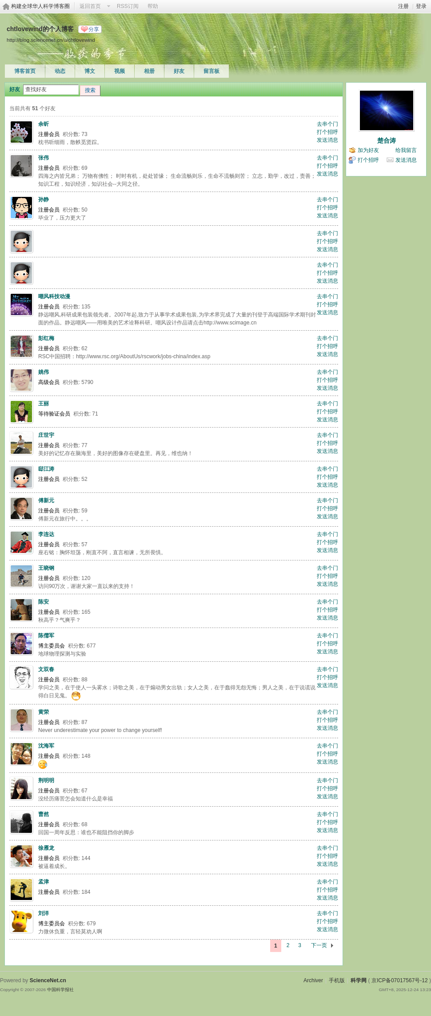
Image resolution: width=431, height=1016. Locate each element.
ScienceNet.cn (48, 980)
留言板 (211, 71)
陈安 (43, 602)
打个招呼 (327, 132)
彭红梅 (46, 338)
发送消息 (327, 140)
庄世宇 (46, 435)
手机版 (337, 980)
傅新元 (46, 500)
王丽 (43, 403)
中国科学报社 (60, 989)
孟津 (43, 882)
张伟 (43, 158)
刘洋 (43, 913)
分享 (93, 29)
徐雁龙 (46, 848)
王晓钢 (46, 568)
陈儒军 (46, 635)
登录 (421, 6)
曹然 (43, 814)
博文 (89, 71)
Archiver (313, 980)
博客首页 (25, 71)
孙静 (43, 199)
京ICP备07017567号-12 (399, 980)
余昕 (43, 124)
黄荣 (43, 712)
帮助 (153, 6)
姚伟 (43, 372)
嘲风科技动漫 (54, 296)
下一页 (319, 945)
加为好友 (368, 150)
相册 (149, 71)
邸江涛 (46, 469)
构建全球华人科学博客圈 (40, 6)
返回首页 (90, 6)
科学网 (359, 980)
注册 (403, 6)
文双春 (46, 669)
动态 (60, 71)
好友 (179, 71)
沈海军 (46, 746)
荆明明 (46, 780)
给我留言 (406, 150)
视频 (119, 71)
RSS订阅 (128, 6)
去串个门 (327, 124)
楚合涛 (386, 140)
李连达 (46, 534)
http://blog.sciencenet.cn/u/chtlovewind (51, 40)
